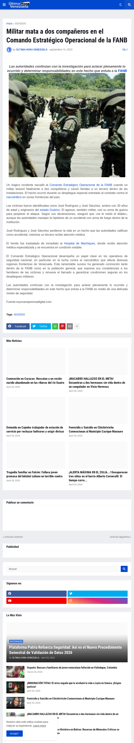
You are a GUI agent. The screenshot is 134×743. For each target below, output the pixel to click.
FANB (122, 71)
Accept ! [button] (14, 733)
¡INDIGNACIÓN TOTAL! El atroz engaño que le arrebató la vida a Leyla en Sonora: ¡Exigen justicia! (74, 684)
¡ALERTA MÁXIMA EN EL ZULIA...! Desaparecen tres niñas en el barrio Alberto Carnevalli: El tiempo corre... (98, 476)
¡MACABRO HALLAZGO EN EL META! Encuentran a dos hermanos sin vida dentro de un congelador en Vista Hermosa (97, 382)
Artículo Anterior (14, 536)
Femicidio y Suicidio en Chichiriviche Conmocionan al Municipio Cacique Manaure (96, 429)
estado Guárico (50, 209)
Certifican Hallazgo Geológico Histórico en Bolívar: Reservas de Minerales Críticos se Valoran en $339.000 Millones (73, 731)
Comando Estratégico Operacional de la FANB (81, 184)
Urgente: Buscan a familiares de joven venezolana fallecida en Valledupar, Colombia (72, 667)
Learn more (39, 725)
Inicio (9, 23)
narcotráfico (14, 197)
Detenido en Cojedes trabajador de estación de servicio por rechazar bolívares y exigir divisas (35, 429)
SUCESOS (20, 23)
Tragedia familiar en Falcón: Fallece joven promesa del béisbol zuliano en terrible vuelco (34, 474)
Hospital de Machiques (79, 243)
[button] (4, 5)
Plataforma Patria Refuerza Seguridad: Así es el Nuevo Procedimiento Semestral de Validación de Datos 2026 (65, 650)
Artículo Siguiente (119, 536)
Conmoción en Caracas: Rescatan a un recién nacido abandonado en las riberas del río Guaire (35, 380)
